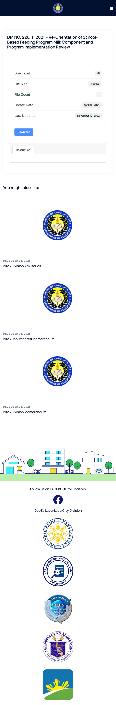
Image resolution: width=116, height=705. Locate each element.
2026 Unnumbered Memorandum (28, 339)
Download (24, 132)
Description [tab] (23, 150)
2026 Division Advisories (22, 266)
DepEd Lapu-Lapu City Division (58, 510)
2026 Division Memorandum (24, 412)
